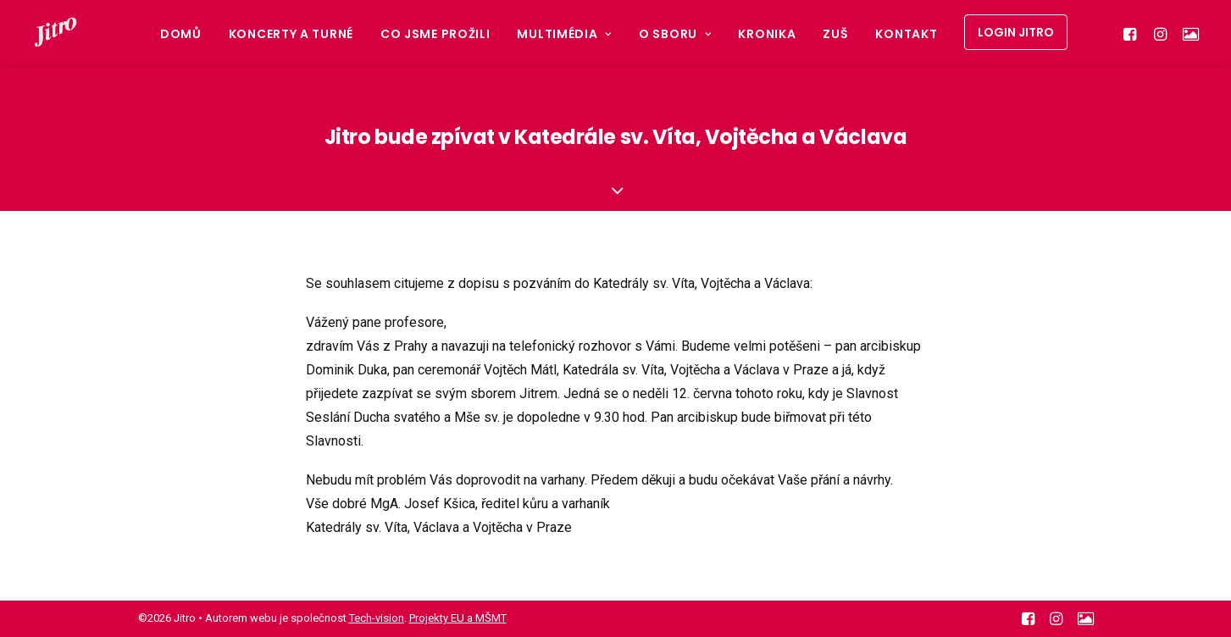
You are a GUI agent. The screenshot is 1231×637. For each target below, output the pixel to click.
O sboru (675, 33)
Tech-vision (376, 618)
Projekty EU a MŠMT (458, 618)
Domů (181, 33)
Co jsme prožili (435, 33)
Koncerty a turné (291, 33)
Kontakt (906, 33)
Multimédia (564, 33)
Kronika (767, 33)
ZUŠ (835, 33)
